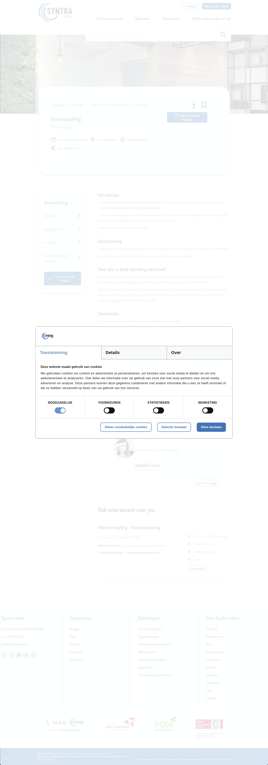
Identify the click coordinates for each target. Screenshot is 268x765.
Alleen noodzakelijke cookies (126, 427)
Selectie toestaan (174, 427)
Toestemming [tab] (54, 352)
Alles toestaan (211, 427)
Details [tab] (113, 352)
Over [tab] (176, 352)
